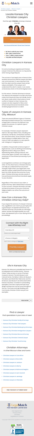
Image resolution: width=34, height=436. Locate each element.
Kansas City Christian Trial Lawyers (14, 324)
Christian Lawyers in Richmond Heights (15, 369)
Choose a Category (11, 238)
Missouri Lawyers (16, 9)
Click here (20, 241)
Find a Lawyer (17, 39)
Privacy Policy (17, 413)
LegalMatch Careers (17, 416)
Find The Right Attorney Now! (17, 390)
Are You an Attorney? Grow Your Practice (17, 45)
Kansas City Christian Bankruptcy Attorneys (17, 327)
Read (24, 300)
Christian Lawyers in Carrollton (13, 355)
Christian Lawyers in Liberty (12, 366)
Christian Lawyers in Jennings (12, 376)
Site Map (17, 414)
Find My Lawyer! (17, 247)
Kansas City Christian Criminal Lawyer (15, 338)
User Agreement (17, 411)
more (26, 300)
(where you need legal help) (12, 233)
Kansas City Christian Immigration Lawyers (17, 331)
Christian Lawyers (5, 9)
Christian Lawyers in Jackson (12, 362)
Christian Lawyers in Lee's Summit (14, 373)
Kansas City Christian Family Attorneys (16, 320)
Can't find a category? (13, 241)
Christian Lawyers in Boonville (12, 359)
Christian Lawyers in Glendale (12, 380)
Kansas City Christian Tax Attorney (14, 341)
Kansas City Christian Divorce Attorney (16, 334)
